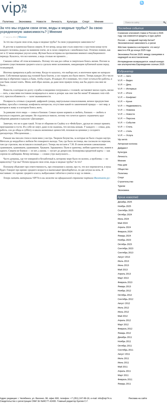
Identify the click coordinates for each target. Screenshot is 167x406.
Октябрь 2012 (125, 295)
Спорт (85, 21)
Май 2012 (123, 316)
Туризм (121, 186)
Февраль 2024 (125, 231)
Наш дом (122, 165)
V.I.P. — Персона (126, 118)
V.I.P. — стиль (125, 131)
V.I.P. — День (124, 84)
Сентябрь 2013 (125, 252)
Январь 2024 (124, 235)
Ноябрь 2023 (124, 240)
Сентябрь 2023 (125, 248)
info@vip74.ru (105, 398)
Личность (56, 21)
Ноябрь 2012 (124, 290)
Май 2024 (123, 223)
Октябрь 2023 (125, 244)
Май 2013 (123, 269)
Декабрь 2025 (125, 202)
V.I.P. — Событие (126, 122)
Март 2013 (123, 278)
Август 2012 (124, 303)
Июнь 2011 (123, 362)
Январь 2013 (124, 286)
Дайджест (123, 148)
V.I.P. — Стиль (125, 126)
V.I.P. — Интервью (127, 88)
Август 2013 (124, 257)
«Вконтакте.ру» (101, 178)
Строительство (125, 181)
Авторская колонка (127, 144)
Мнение (98, 21)
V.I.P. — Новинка (126, 110)
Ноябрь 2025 (124, 206)
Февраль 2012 (125, 328)
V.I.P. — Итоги (125, 93)
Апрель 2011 (124, 371)
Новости (41, 21)
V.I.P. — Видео (125, 80)
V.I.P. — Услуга (125, 135)
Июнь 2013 (123, 265)
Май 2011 (123, 366)
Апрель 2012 (124, 320)
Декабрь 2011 (125, 337)
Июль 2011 (123, 358)
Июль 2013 (123, 261)
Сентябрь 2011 (125, 350)
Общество (123, 169)
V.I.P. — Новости (126, 114)
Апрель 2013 (124, 274)
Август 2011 (124, 354)
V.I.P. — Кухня (125, 101)
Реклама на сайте (138, 398)
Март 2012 (123, 324)
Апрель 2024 (124, 227)
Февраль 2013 (125, 282)
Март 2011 (123, 375)
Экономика (25, 21)
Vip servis (122, 139)
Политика (8, 21)
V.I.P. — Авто (124, 76)
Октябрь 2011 (125, 345)
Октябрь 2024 (125, 214)
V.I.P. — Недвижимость (129, 105)
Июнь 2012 (123, 312)
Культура (72, 21)
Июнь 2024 (123, 219)
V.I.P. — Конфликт (127, 97)
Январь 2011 (124, 383)
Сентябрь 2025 (125, 210)
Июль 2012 (123, 307)
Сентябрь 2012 (125, 299)
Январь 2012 (124, 333)
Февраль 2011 (125, 379)
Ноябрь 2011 (124, 341)
